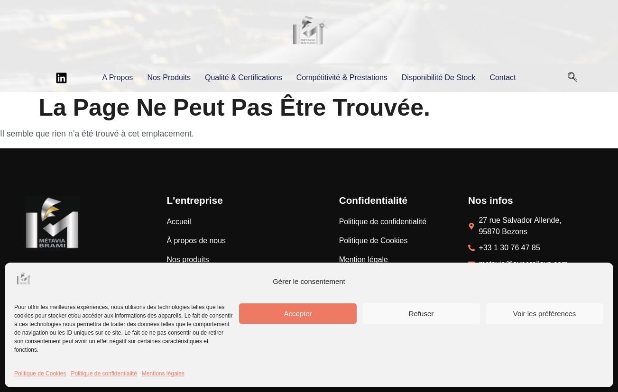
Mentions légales (163, 373)
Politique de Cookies (40, 373)
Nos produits (169, 77)
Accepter (298, 314)
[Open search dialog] (572, 77)
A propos (117, 77)
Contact (502, 77)
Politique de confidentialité (104, 373)
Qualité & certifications (243, 77)
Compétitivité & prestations (341, 77)
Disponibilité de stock (439, 77)
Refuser (421, 314)
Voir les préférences (544, 314)
